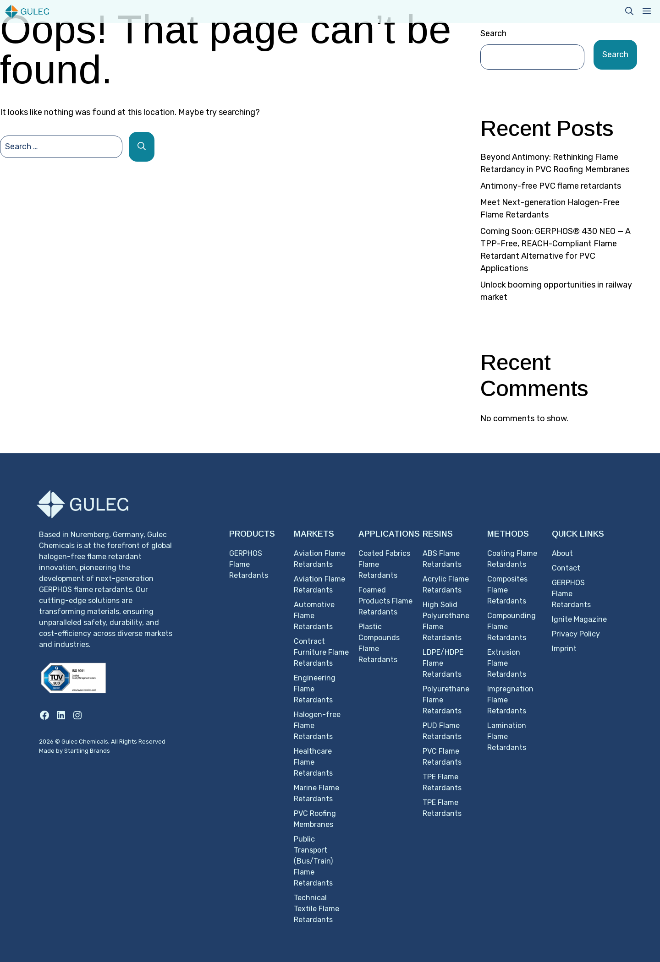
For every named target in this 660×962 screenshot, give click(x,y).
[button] (629, 11)
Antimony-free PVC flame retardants (550, 186)
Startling (77, 750)
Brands (100, 750)
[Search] (141, 147)
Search (493, 33)
